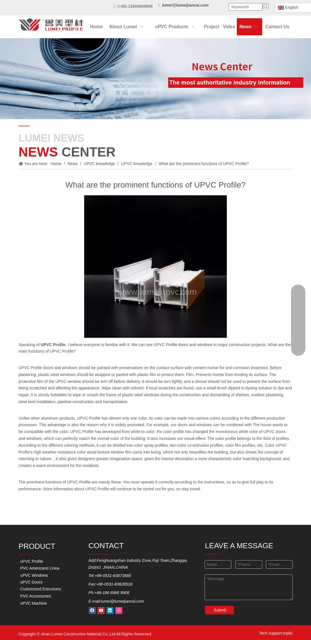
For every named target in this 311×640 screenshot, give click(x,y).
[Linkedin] (110, 610)
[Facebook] (92, 610)
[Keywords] (245, 7)
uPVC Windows (33, 575)
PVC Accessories (35, 596)
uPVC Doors (31, 582)
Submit (220, 610)
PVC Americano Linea (39, 568)
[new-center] (155, 78)
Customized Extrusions (40, 589)
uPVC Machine (33, 603)
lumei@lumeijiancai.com (122, 601)
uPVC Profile (31, 561)
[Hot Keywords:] (265, 6)
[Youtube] (101, 610)
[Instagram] (118, 610)
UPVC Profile (88, 418)
